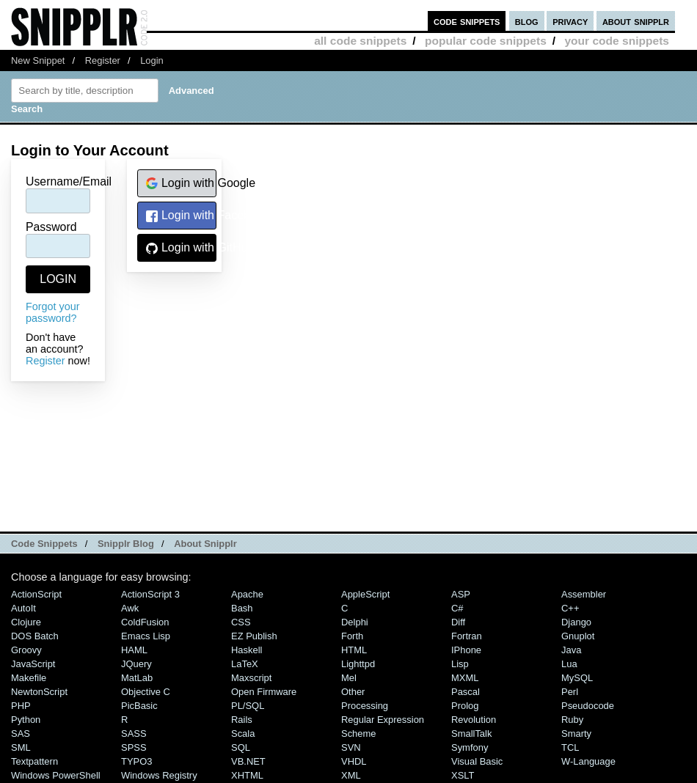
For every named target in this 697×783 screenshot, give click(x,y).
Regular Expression (382, 719)
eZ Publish (254, 636)
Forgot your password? (53, 312)
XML (351, 775)
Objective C (145, 691)
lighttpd (358, 663)
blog (527, 21)
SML (21, 747)
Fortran (466, 636)
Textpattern (34, 761)
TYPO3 (136, 761)
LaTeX (244, 663)
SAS (20, 733)
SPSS (134, 747)
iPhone (466, 649)
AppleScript (365, 594)
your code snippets (616, 40)
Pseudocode (587, 705)
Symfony (469, 747)
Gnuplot (577, 636)
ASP (460, 594)
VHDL (354, 761)
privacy (570, 21)
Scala (243, 733)
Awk (130, 608)
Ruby (572, 719)
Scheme (358, 733)
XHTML (247, 775)
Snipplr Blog (126, 543)
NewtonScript (39, 691)
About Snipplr (205, 543)
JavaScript (33, 663)
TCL (570, 747)
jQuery (136, 663)
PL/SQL (247, 705)
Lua (569, 663)
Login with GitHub (180, 248)
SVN (351, 747)
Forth (352, 636)
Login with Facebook (180, 216)
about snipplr (635, 21)
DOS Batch (35, 636)
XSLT (462, 775)
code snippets (467, 21)
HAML (134, 649)
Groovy (26, 649)
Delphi (354, 622)
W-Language (588, 761)
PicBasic (139, 705)
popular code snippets (486, 40)
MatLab (137, 677)
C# (457, 608)
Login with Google (180, 184)
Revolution (473, 719)
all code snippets (360, 40)
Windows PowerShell (56, 775)
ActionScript (36, 594)
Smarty (576, 733)
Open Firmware (263, 691)
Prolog (464, 705)
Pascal (465, 691)
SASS (134, 733)
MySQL (577, 677)
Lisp (460, 663)
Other (353, 691)
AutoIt (23, 608)
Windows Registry (159, 775)
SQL (240, 747)
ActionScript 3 (150, 594)
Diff (458, 622)
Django (576, 622)
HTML (354, 649)
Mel (349, 677)
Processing (364, 705)
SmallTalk (471, 733)
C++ (570, 608)
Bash (242, 608)
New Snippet (38, 60)
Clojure (26, 622)
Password (51, 227)
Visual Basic (477, 761)
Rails (241, 719)
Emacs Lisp (145, 636)
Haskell (246, 649)
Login (152, 60)
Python (25, 719)
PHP (21, 705)
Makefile (28, 677)
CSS (241, 622)
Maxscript (251, 677)
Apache (247, 594)
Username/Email (69, 181)
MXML (464, 677)
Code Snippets (44, 543)
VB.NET (248, 761)
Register (102, 60)
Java (571, 649)
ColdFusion (145, 622)
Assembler (583, 594)
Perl (569, 691)
